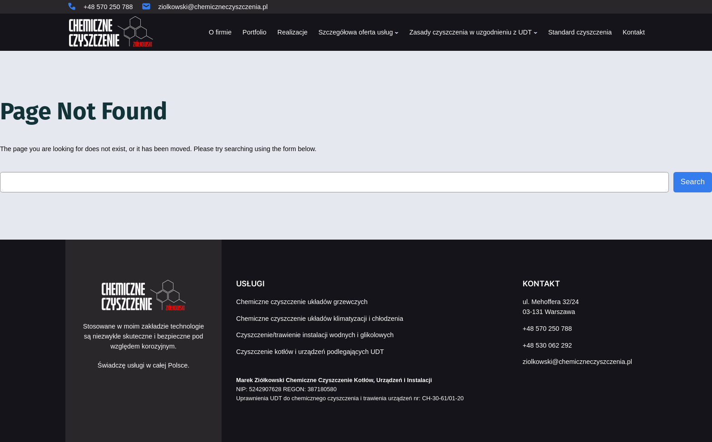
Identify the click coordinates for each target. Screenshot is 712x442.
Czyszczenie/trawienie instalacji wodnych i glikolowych (315, 335)
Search (693, 181)
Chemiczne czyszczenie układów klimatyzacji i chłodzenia (319, 318)
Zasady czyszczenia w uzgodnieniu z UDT (470, 32)
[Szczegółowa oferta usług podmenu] (397, 32)
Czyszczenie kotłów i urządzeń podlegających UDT (310, 351)
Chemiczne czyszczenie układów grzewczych (302, 301)
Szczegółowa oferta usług (355, 32)
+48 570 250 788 (108, 6)
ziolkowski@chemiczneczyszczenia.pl (212, 6)
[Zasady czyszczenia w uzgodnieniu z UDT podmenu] (536, 32)
